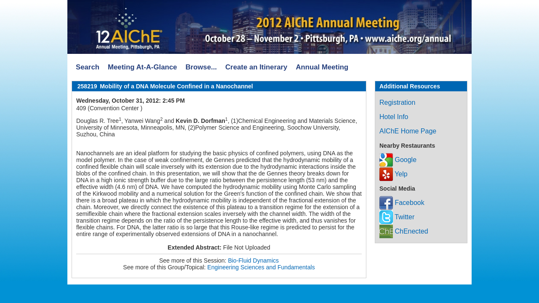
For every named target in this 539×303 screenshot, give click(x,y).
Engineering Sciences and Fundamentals (261, 267)
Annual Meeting (322, 67)
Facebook (401, 202)
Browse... (201, 67)
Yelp (393, 174)
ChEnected (403, 231)
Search (87, 67)
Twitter (396, 217)
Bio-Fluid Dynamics (253, 260)
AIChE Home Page (407, 131)
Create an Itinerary (256, 67)
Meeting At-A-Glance (142, 67)
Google (397, 159)
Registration (397, 102)
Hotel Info (393, 116)
